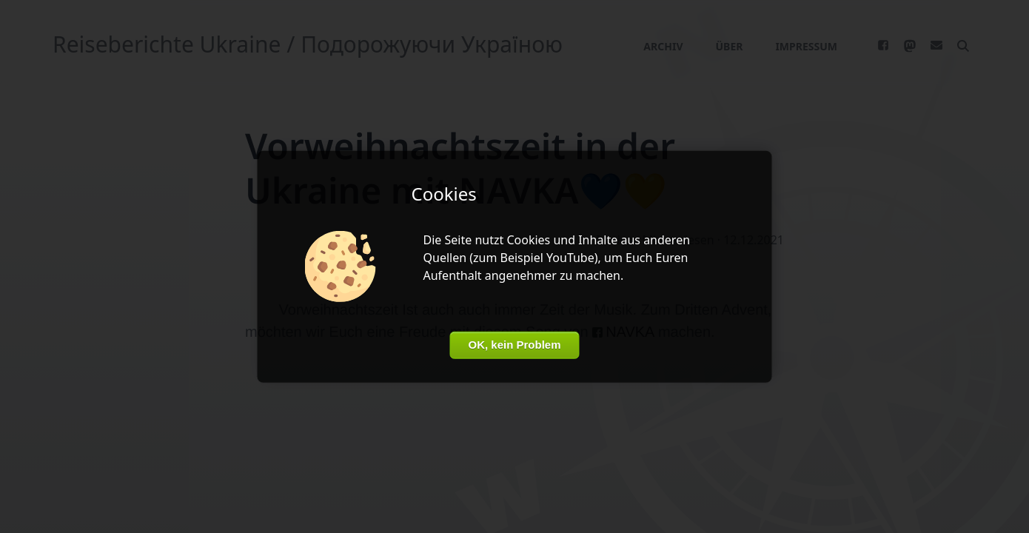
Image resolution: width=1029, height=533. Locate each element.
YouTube (570, 257)
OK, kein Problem (514, 344)
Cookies (528, 240)
